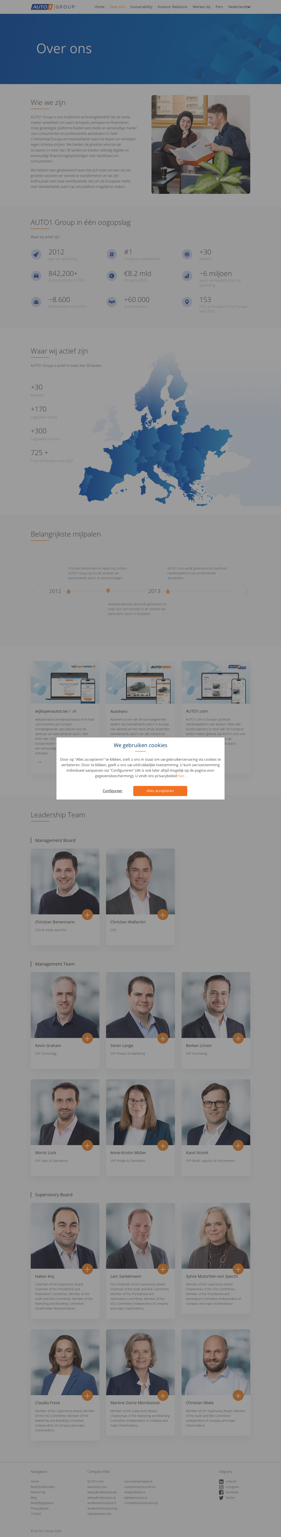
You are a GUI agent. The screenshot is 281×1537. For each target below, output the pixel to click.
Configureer (112, 790)
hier (181, 775)
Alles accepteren (160, 790)
